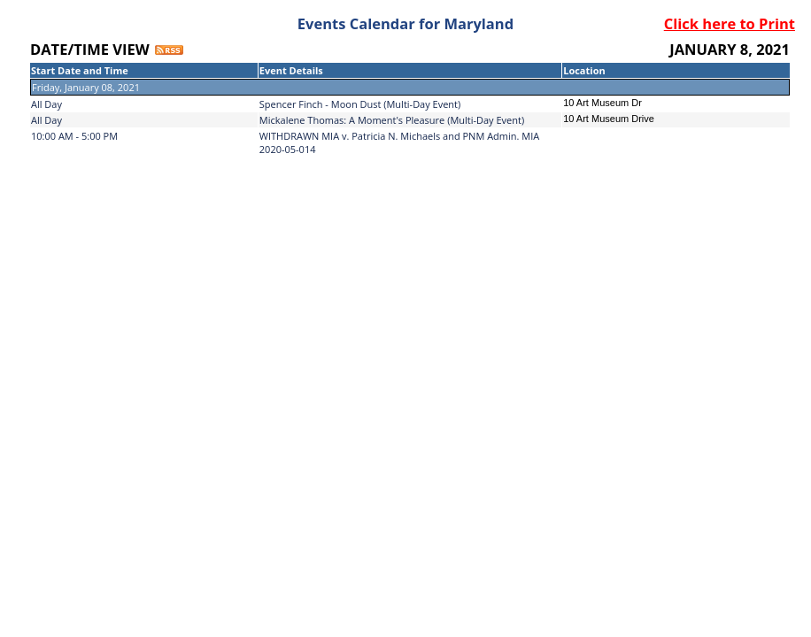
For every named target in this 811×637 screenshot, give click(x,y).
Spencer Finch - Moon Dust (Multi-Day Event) (360, 104)
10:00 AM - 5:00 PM (74, 135)
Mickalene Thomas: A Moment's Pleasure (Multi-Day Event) (391, 120)
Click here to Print (729, 23)
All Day (46, 104)
